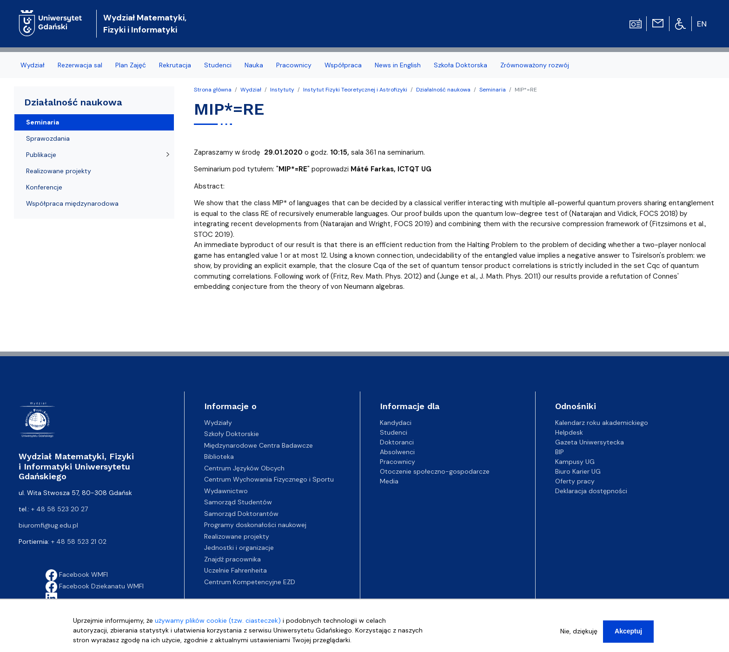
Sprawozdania (48, 138)
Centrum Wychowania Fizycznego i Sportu (269, 479)
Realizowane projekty (58, 171)
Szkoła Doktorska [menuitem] (460, 65)
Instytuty (282, 89)
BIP (559, 452)
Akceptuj (628, 631)
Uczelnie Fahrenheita (235, 570)
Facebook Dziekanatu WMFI (95, 586)
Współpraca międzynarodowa (72, 203)
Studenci (393, 432)
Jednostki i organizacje (239, 547)
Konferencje (44, 187)
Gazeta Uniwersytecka (589, 442)
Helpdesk (569, 432)
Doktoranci (397, 442)
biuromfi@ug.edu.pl (48, 525)
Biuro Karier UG (578, 471)
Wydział (250, 89)
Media (389, 481)
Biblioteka (219, 456)
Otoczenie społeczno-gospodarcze (435, 471)
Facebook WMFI (77, 574)
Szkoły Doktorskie (231, 434)
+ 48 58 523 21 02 (78, 541)
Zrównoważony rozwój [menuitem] (534, 65)
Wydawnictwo (226, 491)
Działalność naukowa (443, 89)
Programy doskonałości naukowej (255, 525)
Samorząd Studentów (238, 502)
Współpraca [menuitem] (343, 65)
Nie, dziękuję (578, 631)
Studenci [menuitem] (218, 65)
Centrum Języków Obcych (244, 468)
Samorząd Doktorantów (241, 513)
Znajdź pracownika (232, 559)
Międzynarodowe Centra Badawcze (258, 445)
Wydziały (218, 422)
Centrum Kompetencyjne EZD (249, 582)
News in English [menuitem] (398, 65)
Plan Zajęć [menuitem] (130, 65)
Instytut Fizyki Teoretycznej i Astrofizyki (355, 89)
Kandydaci (395, 422)
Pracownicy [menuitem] (293, 65)
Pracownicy (397, 461)
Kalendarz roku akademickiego (601, 422)
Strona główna (213, 89)
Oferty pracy (575, 481)
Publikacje (41, 154)
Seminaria (492, 89)
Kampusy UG (575, 461)
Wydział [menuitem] (32, 65)
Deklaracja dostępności (591, 491)
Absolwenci (397, 452)
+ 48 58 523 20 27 (59, 509)
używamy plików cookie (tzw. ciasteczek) (218, 620)
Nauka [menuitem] (254, 65)
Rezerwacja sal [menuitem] (80, 65)
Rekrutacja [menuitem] (175, 65)
